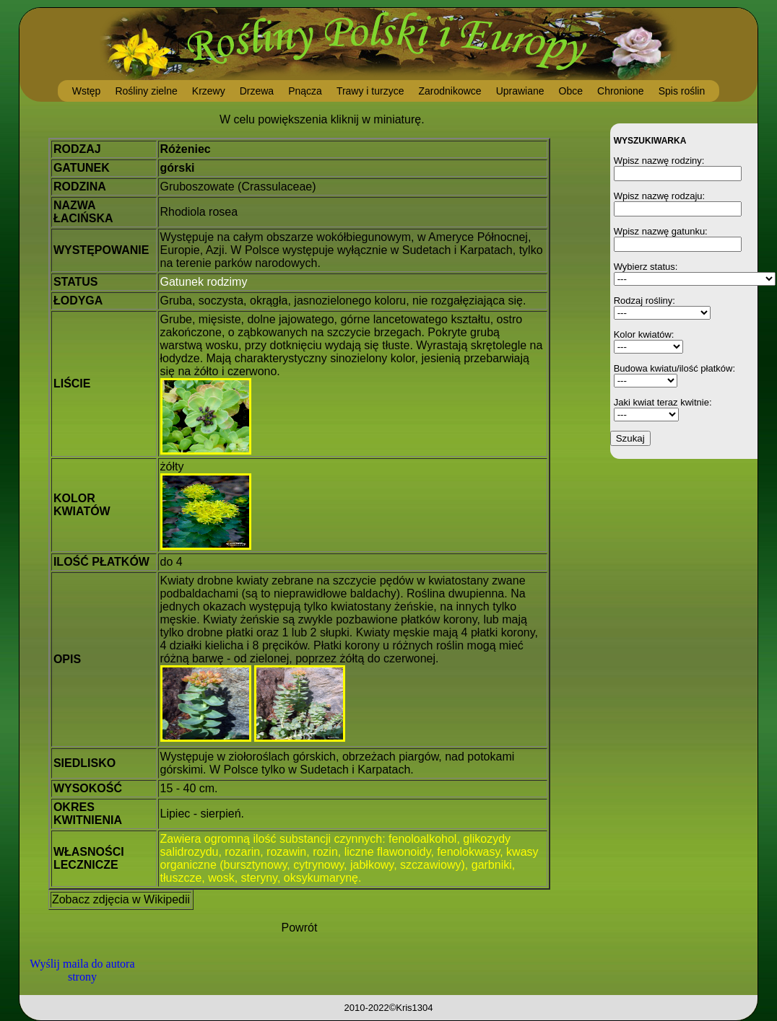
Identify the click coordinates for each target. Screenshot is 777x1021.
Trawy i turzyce (370, 91)
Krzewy (208, 91)
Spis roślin (682, 91)
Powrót (300, 927)
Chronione (620, 91)
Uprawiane (520, 91)
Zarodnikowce (449, 91)
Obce (571, 91)
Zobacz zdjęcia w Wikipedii (121, 899)
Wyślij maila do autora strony (82, 970)
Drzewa (257, 91)
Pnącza (305, 91)
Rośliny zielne (146, 91)
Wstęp (86, 91)
